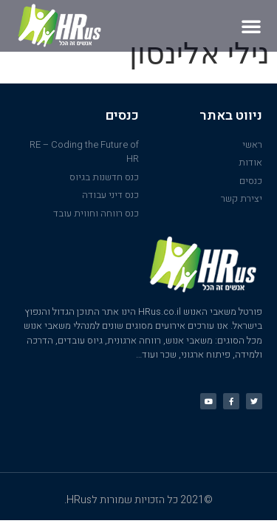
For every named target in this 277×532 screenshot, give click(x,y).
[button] (251, 25)
